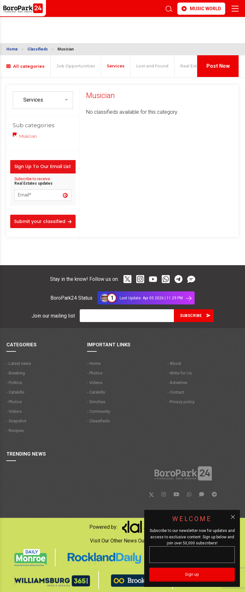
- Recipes (15, 430)
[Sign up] (192, 575)
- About (174, 363)
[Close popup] (233, 517)
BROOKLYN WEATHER (63, 27)
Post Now (218, 66)
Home (12, 49)
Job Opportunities (75, 66)
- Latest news (18, 363)
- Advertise (177, 382)
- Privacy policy (181, 401)
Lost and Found (152, 66)
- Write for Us (179, 373)
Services (115, 66)
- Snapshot (16, 421)
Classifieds (37, 49)
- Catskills (15, 392)
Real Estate (192, 66)
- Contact (175, 392)
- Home (93, 363)
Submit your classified (42, 221)
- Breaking (15, 373)
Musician (65, 49)
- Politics (14, 382)
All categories (25, 66)
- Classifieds (98, 421)
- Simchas (96, 401)
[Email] (127, 315)
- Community (98, 411)
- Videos (14, 411)
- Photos (14, 401)
